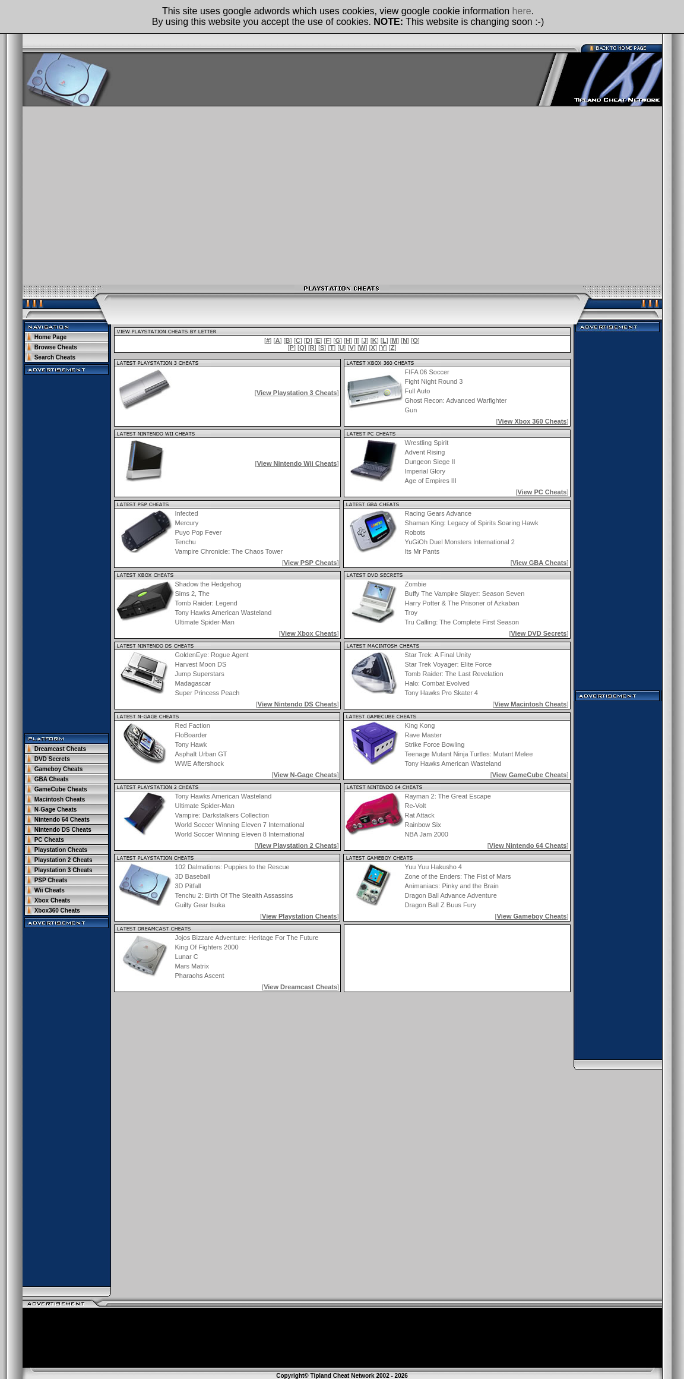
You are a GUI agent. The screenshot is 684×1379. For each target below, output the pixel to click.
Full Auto (417, 391)
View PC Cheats (541, 492)
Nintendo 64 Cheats (62, 819)
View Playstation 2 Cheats (296, 845)
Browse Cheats (55, 347)
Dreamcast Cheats (60, 749)
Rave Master (422, 735)
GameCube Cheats (60, 789)
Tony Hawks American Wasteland (223, 612)
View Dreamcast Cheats (300, 986)
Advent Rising (425, 452)
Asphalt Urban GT (201, 754)
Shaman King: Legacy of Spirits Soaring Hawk (471, 522)
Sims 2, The (192, 593)
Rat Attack (420, 815)
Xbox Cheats (52, 900)
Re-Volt (415, 805)
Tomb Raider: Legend (206, 603)
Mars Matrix (192, 966)
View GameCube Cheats (529, 774)
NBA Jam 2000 (426, 834)
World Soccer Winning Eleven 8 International (240, 834)
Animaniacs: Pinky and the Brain (451, 885)
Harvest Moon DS (201, 664)
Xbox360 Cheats (57, 910)
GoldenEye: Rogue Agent (212, 654)
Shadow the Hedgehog (208, 584)
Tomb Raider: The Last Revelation (454, 673)
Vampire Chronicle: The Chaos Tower (229, 551)
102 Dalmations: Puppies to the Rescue (232, 866)
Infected (186, 513)
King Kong (419, 725)
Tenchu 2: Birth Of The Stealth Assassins (234, 895)
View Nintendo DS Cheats (297, 704)
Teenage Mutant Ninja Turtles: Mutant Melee (468, 754)
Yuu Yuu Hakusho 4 (432, 866)
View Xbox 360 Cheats (532, 421)
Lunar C (186, 956)
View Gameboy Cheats (532, 916)
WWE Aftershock (199, 763)
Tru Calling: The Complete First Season (462, 622)
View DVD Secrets (538, 633)
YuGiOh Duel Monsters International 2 (459, 541)
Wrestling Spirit (427, 442)
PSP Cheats (51, 880)
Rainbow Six (423, 824)
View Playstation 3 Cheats (296, 392)
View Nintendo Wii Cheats (297, 463)
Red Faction (192, 725)
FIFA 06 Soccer (427, 371)
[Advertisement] (342, 195)
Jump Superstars (199, 673)
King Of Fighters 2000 (207, 947)
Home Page (50, 337)
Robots (414, 532)
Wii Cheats (49, 890)
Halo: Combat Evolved (437, 683)
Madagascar (193, 683)
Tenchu (185, 541)
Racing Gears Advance (437, 513)
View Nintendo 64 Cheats (528, 845)
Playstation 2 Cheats (63, 860)
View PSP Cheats (310, 562)
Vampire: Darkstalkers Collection (222, 815)
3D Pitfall (188, 885)
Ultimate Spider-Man (205, 622)
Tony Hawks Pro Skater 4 (442, 692)
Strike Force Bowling (434, 744)
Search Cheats (54, 357)
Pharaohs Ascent (199, 975)
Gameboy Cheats (58, 769)
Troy (411, 612)
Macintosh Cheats (60, 799)
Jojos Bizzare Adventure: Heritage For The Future (247, 937)
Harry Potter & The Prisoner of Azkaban (462, 603)
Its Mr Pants (421, 551)
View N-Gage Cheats (305, 774)
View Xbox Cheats (309, 633)
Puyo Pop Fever (198, 532)
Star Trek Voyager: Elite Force (448, 664)
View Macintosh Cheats (530, 704)
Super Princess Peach (207, 692)
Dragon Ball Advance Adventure (450, 895)
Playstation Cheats (60, 850)
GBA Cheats (51, 779)
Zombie (416, 584)
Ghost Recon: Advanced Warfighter (456, 400)
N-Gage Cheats (55, 809)
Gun (411, 410)
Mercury (187, 522)
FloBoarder (191, 735)
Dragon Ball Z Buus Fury (440, 904)
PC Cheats (49, 840)
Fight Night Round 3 (434, 381)
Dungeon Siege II (430, 461)
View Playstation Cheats (299, 916)
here (521, 11)
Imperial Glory (425, 471)
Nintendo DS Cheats (62, 829)
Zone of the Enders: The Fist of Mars (457, 876)
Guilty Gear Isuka (200, 904)
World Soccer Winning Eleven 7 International (240, 824)
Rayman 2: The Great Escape (448, 796)
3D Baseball (192, 876)
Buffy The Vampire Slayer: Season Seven (465, 593)
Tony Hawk (191, 744)
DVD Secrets (52, 759)
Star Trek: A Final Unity (438, 654)
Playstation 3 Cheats (63, 870)
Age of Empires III (431, 480)
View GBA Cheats (539, 562)
